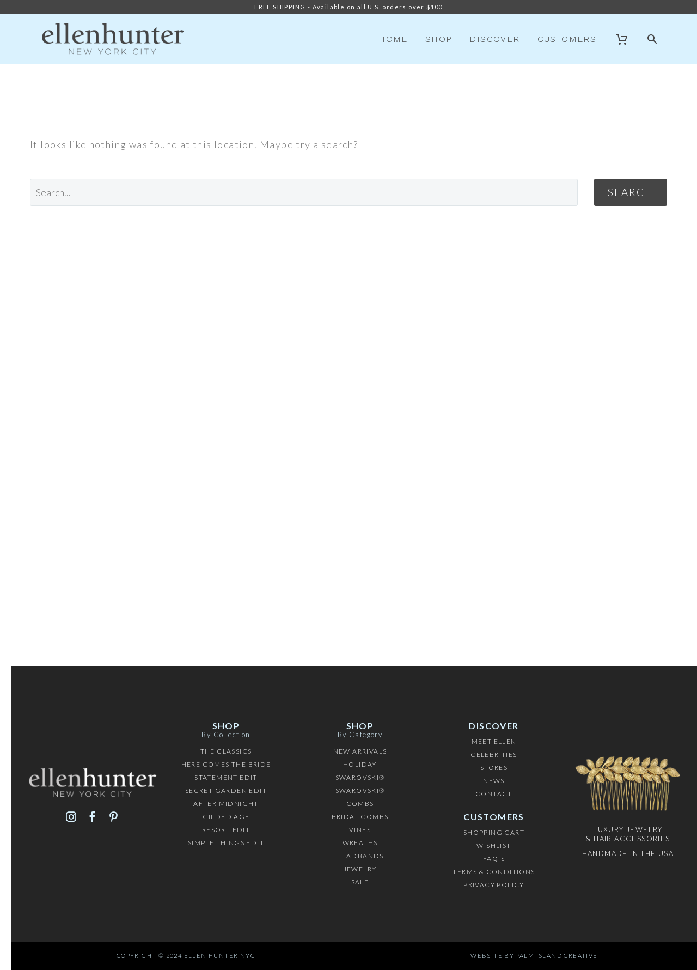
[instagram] (71, 816)
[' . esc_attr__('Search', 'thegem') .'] (304, 192)
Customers (567, 39)
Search (630, 192)
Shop (439, 39)
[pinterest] (113, 816)
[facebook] (92, 816)
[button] (652, 39)
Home (393, 39)
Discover (494, 39)
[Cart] (622, 39)
